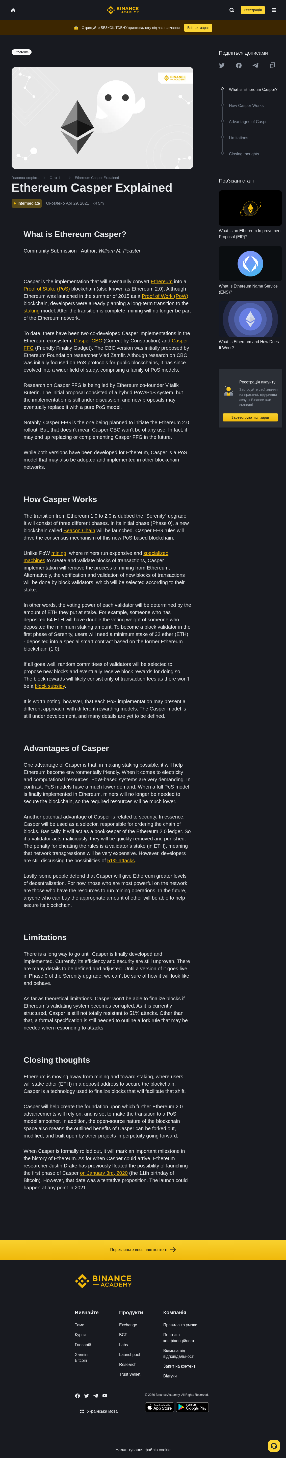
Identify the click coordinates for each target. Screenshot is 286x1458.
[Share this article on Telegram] (255, 65)
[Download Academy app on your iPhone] (159, 1407)
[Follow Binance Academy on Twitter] (86, 1396)
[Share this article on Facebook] (239, 65)
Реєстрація (253, 10)
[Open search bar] (230, 10)
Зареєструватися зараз (250, 417)
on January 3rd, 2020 (104, 1173)
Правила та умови (180, 1325)
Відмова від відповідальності (179, 1353)
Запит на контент (179, 1366)
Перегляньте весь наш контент (143, 1249)
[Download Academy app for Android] (192, 1407)
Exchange (128, 1325)
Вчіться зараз (198, 28)
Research (127, 1364)
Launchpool (129, 1355)
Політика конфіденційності (179, 1338)
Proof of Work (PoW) (165, 296)
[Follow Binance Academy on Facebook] (77, 1395)
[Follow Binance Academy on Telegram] (95, 1396)
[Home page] (123, 10)
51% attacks (121, 860)
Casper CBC (88, 340)
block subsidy (50, 686)
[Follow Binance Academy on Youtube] (104, 1395)
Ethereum (162, 281)
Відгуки (170, 1376)
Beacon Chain (79, 530)
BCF (123, 1335)
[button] (274, 10)
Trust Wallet (129, 1374)
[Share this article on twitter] (222, 65)
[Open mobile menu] (274, 10)
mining (58, 553)
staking (32, 310)
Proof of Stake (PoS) (47, 289)
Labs (123, 1345)
